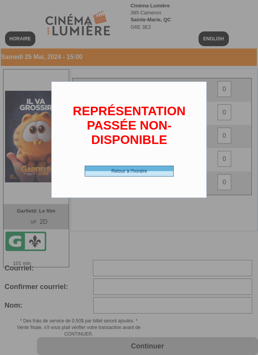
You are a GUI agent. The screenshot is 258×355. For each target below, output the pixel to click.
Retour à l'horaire (129, 171)
